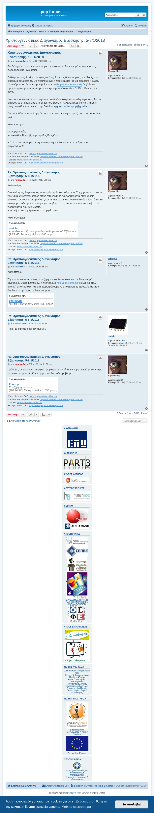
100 (123, 341)
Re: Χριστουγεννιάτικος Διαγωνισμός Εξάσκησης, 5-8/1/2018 (34, 174)
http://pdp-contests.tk (69, 282)
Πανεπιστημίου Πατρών (77, 688)
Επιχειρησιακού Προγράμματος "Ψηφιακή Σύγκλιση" (77, 718)
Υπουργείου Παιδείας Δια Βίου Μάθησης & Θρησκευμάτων (77, 772)
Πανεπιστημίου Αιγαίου (77, 684)
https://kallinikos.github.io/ (29, 159)
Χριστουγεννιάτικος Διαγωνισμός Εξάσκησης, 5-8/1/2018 (55, 40)
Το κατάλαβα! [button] (132, 804)
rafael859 (112, 259)
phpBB (70, 793)
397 (123, 76)
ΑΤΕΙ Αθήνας (77, 693)
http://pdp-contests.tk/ (69, 84)
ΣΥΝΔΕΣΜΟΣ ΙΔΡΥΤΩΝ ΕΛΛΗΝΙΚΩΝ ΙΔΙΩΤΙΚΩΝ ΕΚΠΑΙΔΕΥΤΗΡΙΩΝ (77, 602)
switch (111, 336)
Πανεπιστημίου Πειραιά (77, 690)
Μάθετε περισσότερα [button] (76, 806)
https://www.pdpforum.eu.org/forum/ (46, 162)
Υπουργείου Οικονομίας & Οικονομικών (77, 778)
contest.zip (15, 300)
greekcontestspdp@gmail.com (73, 106)
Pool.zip (14, 384)
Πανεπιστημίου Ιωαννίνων (77, 686)
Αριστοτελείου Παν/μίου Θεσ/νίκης (77, 672)
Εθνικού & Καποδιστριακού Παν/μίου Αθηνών (77, 676)
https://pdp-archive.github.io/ (43, 153)
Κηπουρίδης (114, 71)
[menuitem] (42, 25)
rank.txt (13, 228)
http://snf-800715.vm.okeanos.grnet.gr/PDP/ (61, 156)
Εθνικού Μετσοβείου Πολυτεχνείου (77, 680)
